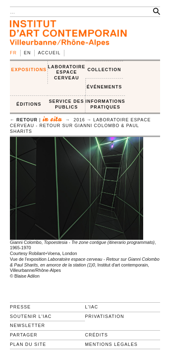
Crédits (96, 334)
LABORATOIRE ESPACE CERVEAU (66, 72)
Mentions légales (111, 344)
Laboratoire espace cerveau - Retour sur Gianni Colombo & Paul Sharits (80, 125)
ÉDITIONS (29, 104)
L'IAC (91, 306)
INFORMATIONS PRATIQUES (105, 104)
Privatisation (104, 316)
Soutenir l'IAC (31, 316)
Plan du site (28, 344)
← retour (24, 119)
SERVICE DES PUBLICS (66, 104)
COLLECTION (104, 69)
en (27, 52)
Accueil (49, 52)
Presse (20, 306)
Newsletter (27, 325)
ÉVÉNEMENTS (104, 86)
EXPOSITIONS (29, 69)
